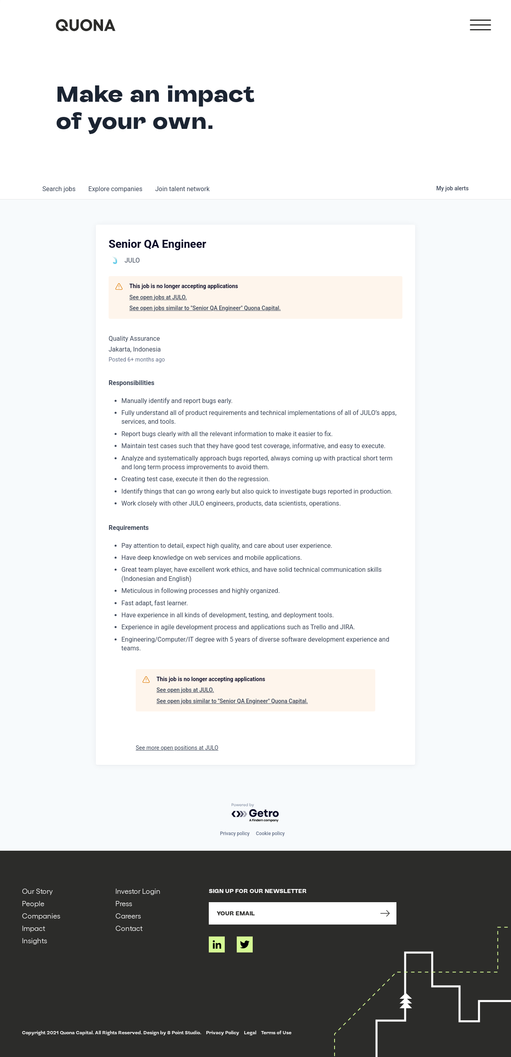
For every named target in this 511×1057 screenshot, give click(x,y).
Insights (34, 940)
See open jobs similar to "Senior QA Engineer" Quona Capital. (205, 308)
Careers (128, 915)
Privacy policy (235, 833)
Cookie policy (270, 833)
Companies (41, 915)
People (33, 903)
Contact (129, 928)
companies (115, 189)
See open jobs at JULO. (158, 297)
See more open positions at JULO (177, 748)
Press (123, 903)
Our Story (37, 891)
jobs (58, 189)
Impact (33, 928)
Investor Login (137, 891)
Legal (250, 1032)
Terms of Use (276, 1032)
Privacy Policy (222, 1032)
